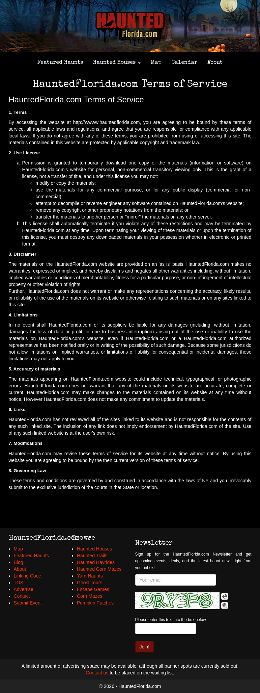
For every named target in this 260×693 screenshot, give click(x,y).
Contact (22, 596)
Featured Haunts (60, 63)
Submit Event (28, 603)
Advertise (23, 589)
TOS (19, 582)
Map (156, 63)
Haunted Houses (117, 63)
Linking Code (27, 576)
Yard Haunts (90, 576)
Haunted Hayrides (96, 562)
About (215, 63)
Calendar (184, 63)
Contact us (97, 672)
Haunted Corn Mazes (99, 569)
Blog (18, 562)
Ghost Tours (89, 582)
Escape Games (93, 589)
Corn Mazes (89, 596)
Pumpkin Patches (95, 603)
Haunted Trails (92, 555)
